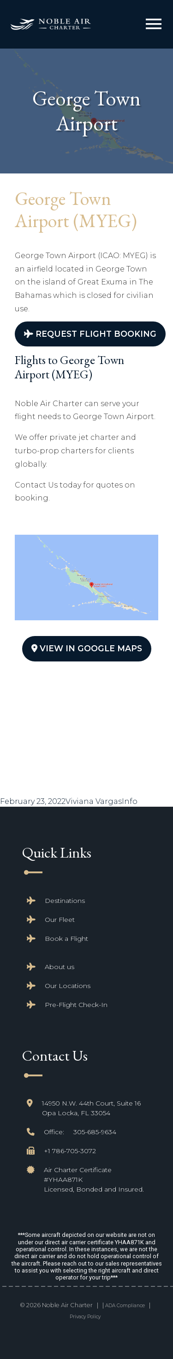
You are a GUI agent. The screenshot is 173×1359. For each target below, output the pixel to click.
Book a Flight (66, 938)
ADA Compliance (125, 1306)
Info (129, 801)
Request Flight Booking (90, 334)
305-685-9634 (94, 1132)
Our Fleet (60, 919)
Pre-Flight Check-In (76, 1005)
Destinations (65, 900)
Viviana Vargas (94, 801)
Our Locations (67, 986)
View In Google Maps (86, 648)
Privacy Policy (85, 1317)
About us (59, 967)
